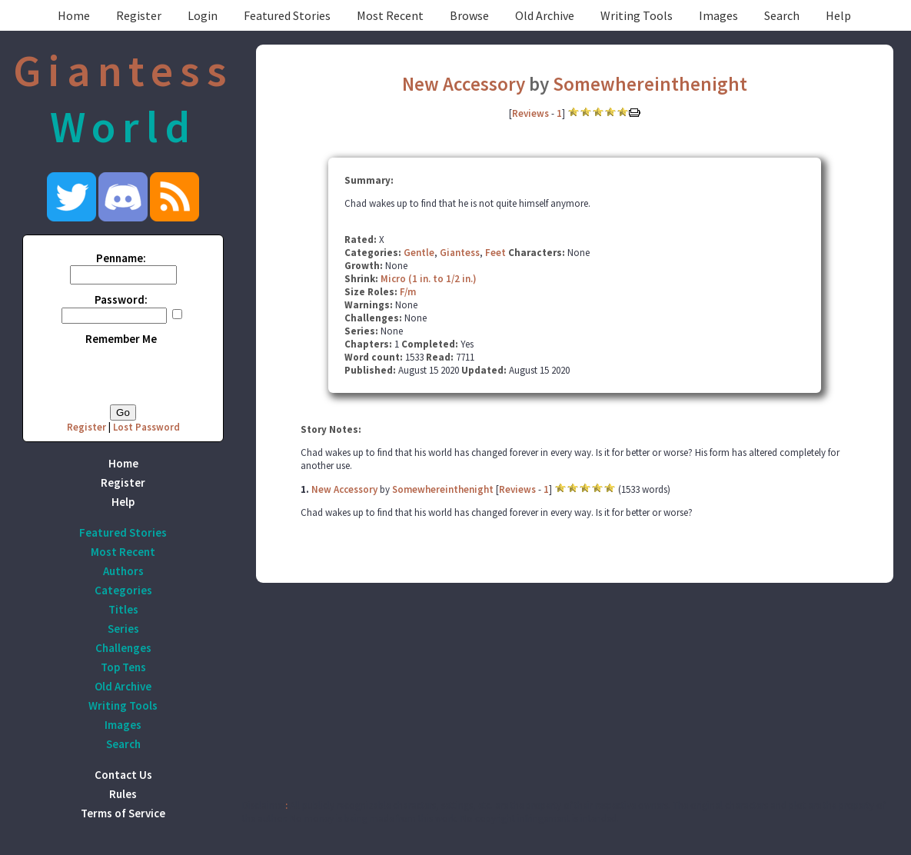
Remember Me (121, 338)
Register (138, 15)
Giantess (460, 252)
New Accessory (463, 84)
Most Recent (390, 15)
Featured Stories (287, 15)
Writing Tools (636, 15)
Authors (123, 571)
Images (718, 15)
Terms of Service (123, 813)
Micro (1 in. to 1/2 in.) (429, 278)
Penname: (121, 258)
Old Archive (544, 15)
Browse (469, 15)
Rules (123, 794)
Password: (121, 299)
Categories (123, 590)
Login (203, 15)
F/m (408, 291)
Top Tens (123, 667)
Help (838, 15)
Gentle (419, 252)
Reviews (530, 113)
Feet (495, 252)
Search (782, 15)
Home (74, 15)
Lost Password (146, 427)
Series (123, 628)
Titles (123, 609)
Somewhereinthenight (650, 84)
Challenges (123, 647)
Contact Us (123, 774)
